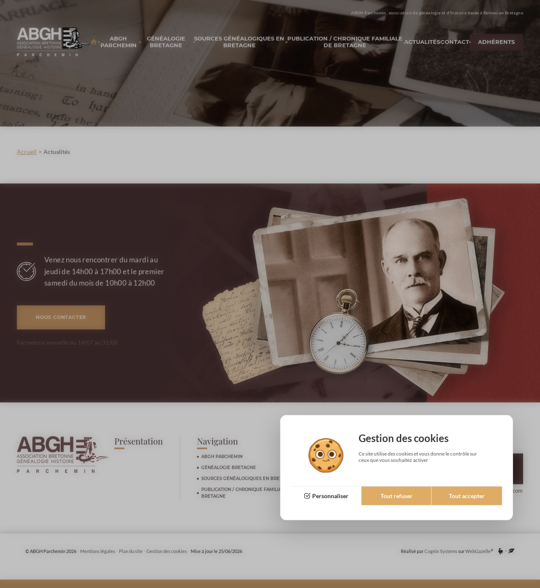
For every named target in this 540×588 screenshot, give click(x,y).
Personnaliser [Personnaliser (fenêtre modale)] (330, 495)
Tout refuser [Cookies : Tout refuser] (397, 495)
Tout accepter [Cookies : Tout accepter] (467, 495)
